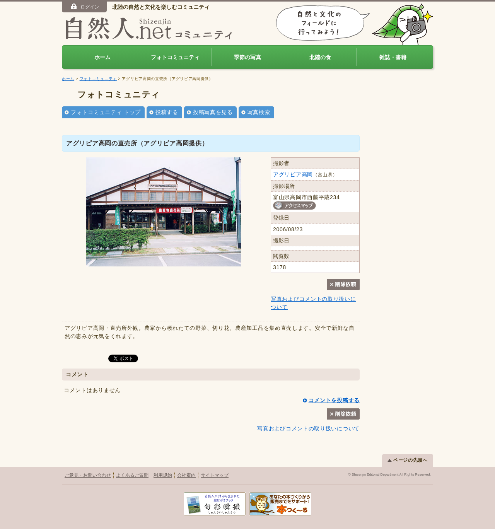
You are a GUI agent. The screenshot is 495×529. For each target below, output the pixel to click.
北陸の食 (320, 57)
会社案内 (186, 475)
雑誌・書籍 (392, 57)
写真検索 (259, 112)
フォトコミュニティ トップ (106, 112)
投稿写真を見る (213, 112)
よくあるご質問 (132, 475)
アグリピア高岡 (293, 174)
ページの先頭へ (407, 460)
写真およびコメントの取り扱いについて (308, 428)
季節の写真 (247, 57)
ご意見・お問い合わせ (88, 475)
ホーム (102, 57)
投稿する (166, 112)
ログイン (84, 6)
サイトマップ (215, 475)
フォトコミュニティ (175, 57)
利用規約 (163, 475)
